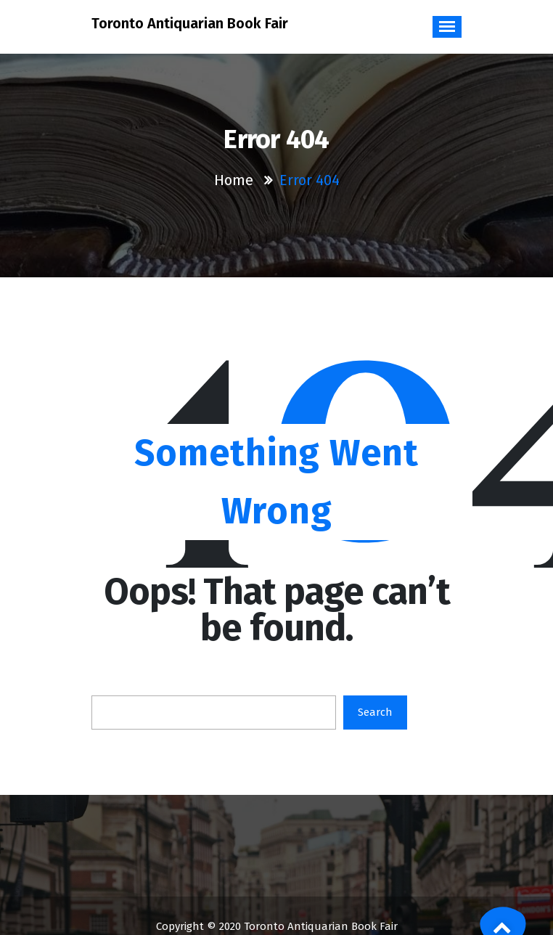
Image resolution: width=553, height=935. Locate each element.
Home (233, 180)
